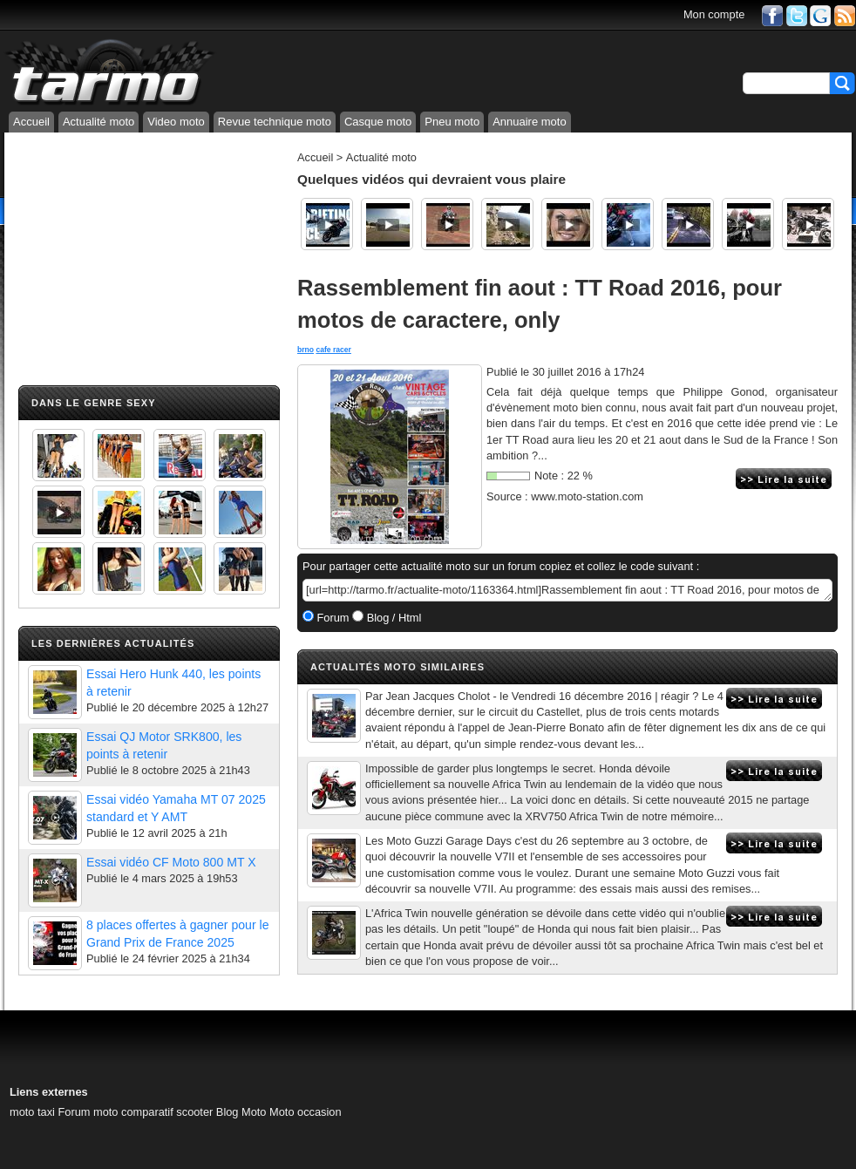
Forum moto (88, 1111)
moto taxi (32, 1111)
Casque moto (377, 121)
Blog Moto (241, 1111)
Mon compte (713, 14)
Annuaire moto (530, 121)
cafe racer (333, 349)
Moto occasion (305, 1111)
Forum (332, 617)
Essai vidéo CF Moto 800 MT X (171, 862)
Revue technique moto (274, 121)
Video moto (176, 121)
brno (305, 349)
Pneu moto (452, 121)
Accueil (31, 121)
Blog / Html (392, 617)
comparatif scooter (167, 1111)
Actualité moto (98, 121)
